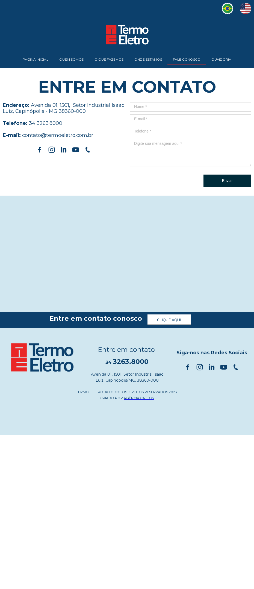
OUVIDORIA (221, 59)
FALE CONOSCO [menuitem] (186, 59)
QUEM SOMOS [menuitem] (71, 59)
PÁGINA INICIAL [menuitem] (35, 59)
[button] (169, 319)
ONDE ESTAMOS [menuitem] (148, 59)
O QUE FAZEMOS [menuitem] (108, 59)
